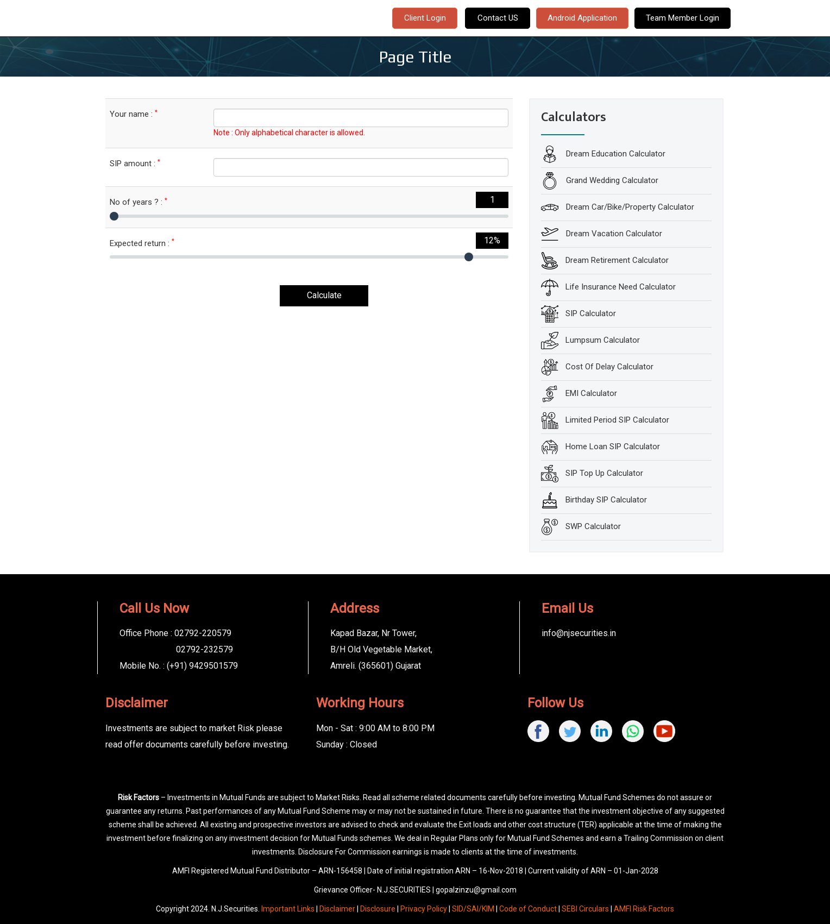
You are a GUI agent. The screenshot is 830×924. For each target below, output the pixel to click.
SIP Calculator (590, 313)
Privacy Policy (423, 908)
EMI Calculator (591, 393)
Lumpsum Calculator (602, 340)
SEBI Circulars (585, 908)
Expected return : (142, 243)
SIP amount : (135, 163)
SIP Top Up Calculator (604, 473)
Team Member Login (682, 18)
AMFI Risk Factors (644, 908)
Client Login (425, 18)
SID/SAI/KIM (473, 908)
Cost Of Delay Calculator (609, 367)
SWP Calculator (593, 526)
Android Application (582, 18)
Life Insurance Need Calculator (620, 287)
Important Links (288, 908)
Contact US (497, 18)
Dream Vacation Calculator (613, 233)
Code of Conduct (528, 908)
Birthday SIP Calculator (606, 500)
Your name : (134, 114)
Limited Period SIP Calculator (617, 420)
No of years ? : (138, 202)
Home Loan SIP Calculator (612, 446)
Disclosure (377, 908)
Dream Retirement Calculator (617, 260)
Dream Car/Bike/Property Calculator (629, 207)
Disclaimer (337, 908)
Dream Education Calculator (614, 154)
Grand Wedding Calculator (611, 180)
